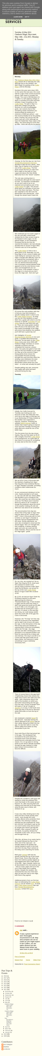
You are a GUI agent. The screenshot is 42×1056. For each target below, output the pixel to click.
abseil (34, 718)
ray (21, 930)
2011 (5, 989)
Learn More (18, 17)
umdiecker (7, 1049)
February (8, 1030)
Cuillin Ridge (19, 104)
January (7, 1032)
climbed (24, 855)
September (8, 995)
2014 (5, 984)
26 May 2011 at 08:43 (26, 953)
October (7, 993)
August (7, 997)
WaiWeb (6, 1047)
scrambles (31, 321)
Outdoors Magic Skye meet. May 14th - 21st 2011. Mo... (9, 1013)
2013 (5, 985)
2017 (5, 978)
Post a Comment (20, 956)
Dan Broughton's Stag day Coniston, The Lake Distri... (9, 1022)
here (32, 883)
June (6, 1000)
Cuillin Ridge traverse (24, 316)
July (6, 998)
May (6, 1002)
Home (28, 960)
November (8, 991)
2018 (5, 976)
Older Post (36, 960)
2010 (5, 1034)
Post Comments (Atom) (32, 964)
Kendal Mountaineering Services (26, 163)
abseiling (18, 708)
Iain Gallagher (8, 1044)
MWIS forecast (26, 423)
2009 (5, 1036)
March (7, 1028)
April (6, 1027)
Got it (27, 17)
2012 (5, 987)
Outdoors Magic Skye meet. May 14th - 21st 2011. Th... (9, 1006)
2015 (5, 982)
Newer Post (19, 960)
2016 (5, 980)
